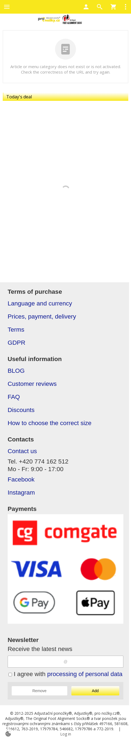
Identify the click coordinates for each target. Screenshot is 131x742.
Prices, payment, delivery (42, 316)
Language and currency (40, 303)
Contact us (22, 451)
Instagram (21, 492)
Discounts (21, 410)
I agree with (65, 674)
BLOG (16, 370)
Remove (39, 691)
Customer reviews (32, 383)
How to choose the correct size (50, 423)
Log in (65, 734)
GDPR (16, 342)
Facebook (21, 479)
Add (95, 691)
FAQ (14, 396)
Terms (16, 329)
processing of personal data (84, 674)
